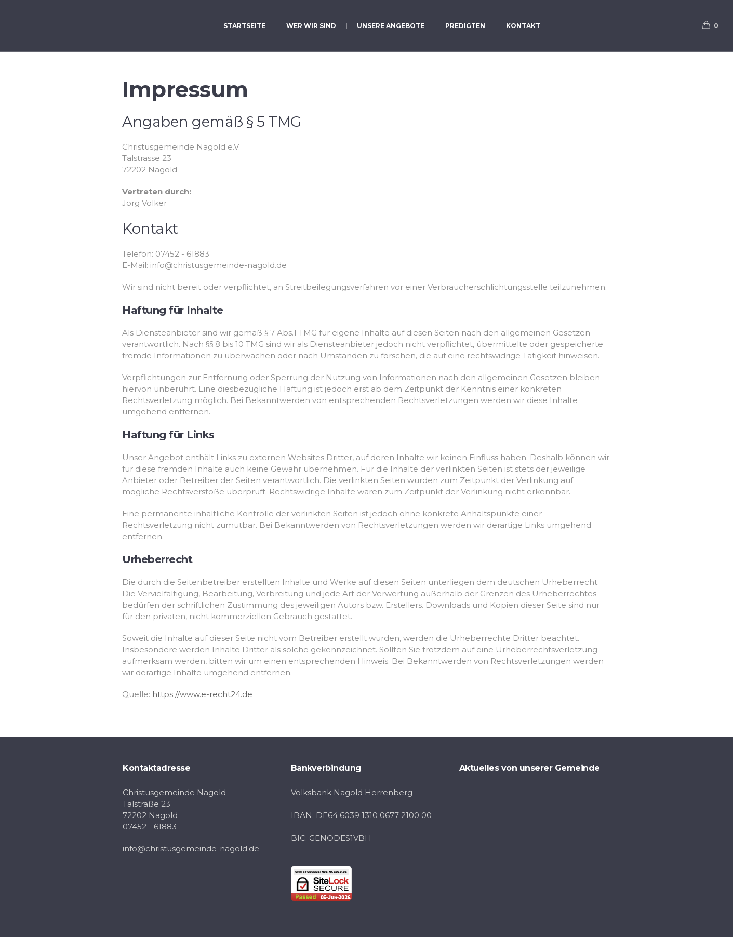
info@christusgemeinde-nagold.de (191, 848)
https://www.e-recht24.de (202, 694)
